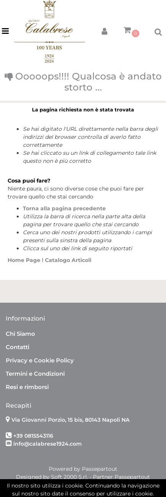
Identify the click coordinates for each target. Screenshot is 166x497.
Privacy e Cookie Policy (40, 360)
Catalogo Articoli (68, 260)
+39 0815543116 (33, 435)
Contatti (17, 347)
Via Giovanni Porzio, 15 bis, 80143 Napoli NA (70, 419)
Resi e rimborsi (27, 387)
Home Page (25, 260)
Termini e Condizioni (35, 373)
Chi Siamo (20, 333)
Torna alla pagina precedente (64, 208)
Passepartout (99, 468)
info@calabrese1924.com (47, 443)
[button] (104, 29)
